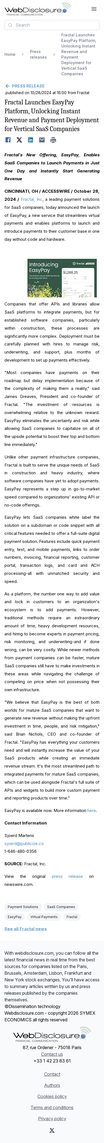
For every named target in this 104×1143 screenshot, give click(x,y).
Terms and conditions (52, 1107)
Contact (52, 1074)
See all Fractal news (25, 928)
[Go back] (52, 86)
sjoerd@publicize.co (24, 843)
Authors (52, 1085)
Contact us (52, 1054)
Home (10, 54)
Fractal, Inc (31, 199)
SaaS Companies (61, 907)
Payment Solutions (23, 907)
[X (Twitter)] (52, 1130)
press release (67, 876)
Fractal (72, 917)
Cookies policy (52, 1096)
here (91, 810)
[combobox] (52, 25)
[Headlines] (37, 9)
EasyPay (15, 917)
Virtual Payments (44, 917)
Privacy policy (52, 1118)
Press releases (38, 54)
